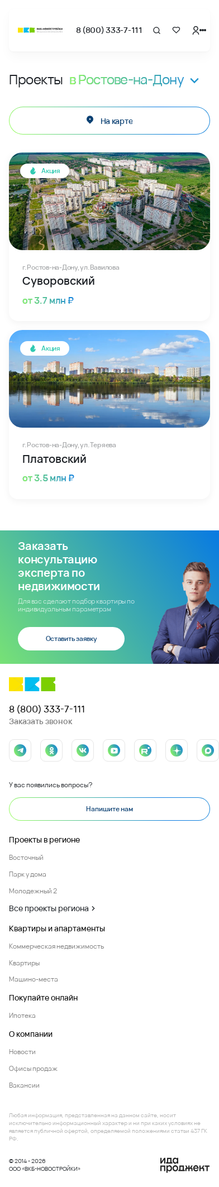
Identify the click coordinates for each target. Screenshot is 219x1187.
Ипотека (22, 1015)
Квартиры (24, 963)
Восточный (26, 857)
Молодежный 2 (33, 891)
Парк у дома (27, 874)
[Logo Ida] (185, 1165)
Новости (22, 1051)
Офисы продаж (33, 1068)
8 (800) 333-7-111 (109, 30)
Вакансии (24, 1085)
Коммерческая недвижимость (56, 946)
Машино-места (33, 979)
